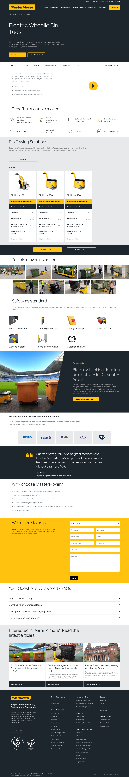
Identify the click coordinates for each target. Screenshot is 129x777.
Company (102, 7)
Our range (25, 65)
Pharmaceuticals (81, 739)
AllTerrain (54, 726)
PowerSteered (55, 729)
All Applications (80, 762)
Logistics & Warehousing (83, 746)
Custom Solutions (57, 749)
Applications (65, 7)
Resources (92, 7)
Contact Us (103, 710)
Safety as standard (51, 65)
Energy (78, 755)
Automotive (79, 736)
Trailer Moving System (58, 733)
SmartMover (55, 713)
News (101, 707)
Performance (55, 703)
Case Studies (80, 716)
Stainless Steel (56, 736)
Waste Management (82, 752)
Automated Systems (57, 742)
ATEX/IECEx (55, 739)
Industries (54, 7)
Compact (54, 700)
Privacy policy (105, 774)
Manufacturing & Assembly (84, 742)
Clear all (23, 159)
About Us (103, 700)
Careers (102, 703)
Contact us (114, 7)
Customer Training (105, 723)
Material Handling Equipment (85, 703)
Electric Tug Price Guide (83, 723)
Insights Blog (80, 720)
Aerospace (79, 732)
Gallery (36, 65)
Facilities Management (83, 749)
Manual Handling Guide (83, 707)
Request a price (17, 207)
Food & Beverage (81, 758)
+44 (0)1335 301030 (92, 1)
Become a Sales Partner (106, 1)
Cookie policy (96, 774)
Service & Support (79, 7)
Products (44, 7)
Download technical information (22, 202)
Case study (66, 65)
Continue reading (18, 684)
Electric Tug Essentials (83, 700)
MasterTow (54, 720)
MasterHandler (55, 723)
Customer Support (105, 720)
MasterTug (54, 716)
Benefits (13, 65)
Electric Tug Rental (57, 746)
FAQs (77, 65)
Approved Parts (104, 726)
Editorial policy (114, 774)
